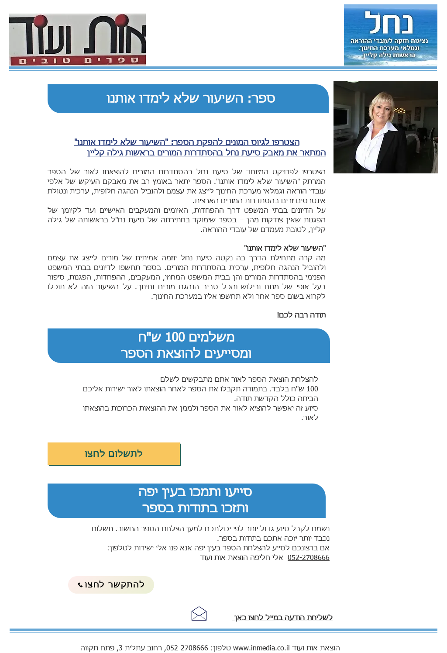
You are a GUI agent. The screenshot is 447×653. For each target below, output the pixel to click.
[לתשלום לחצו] (114, 453)
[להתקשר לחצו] (111, 585)
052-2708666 (309, 558)
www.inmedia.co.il (261, 648)
